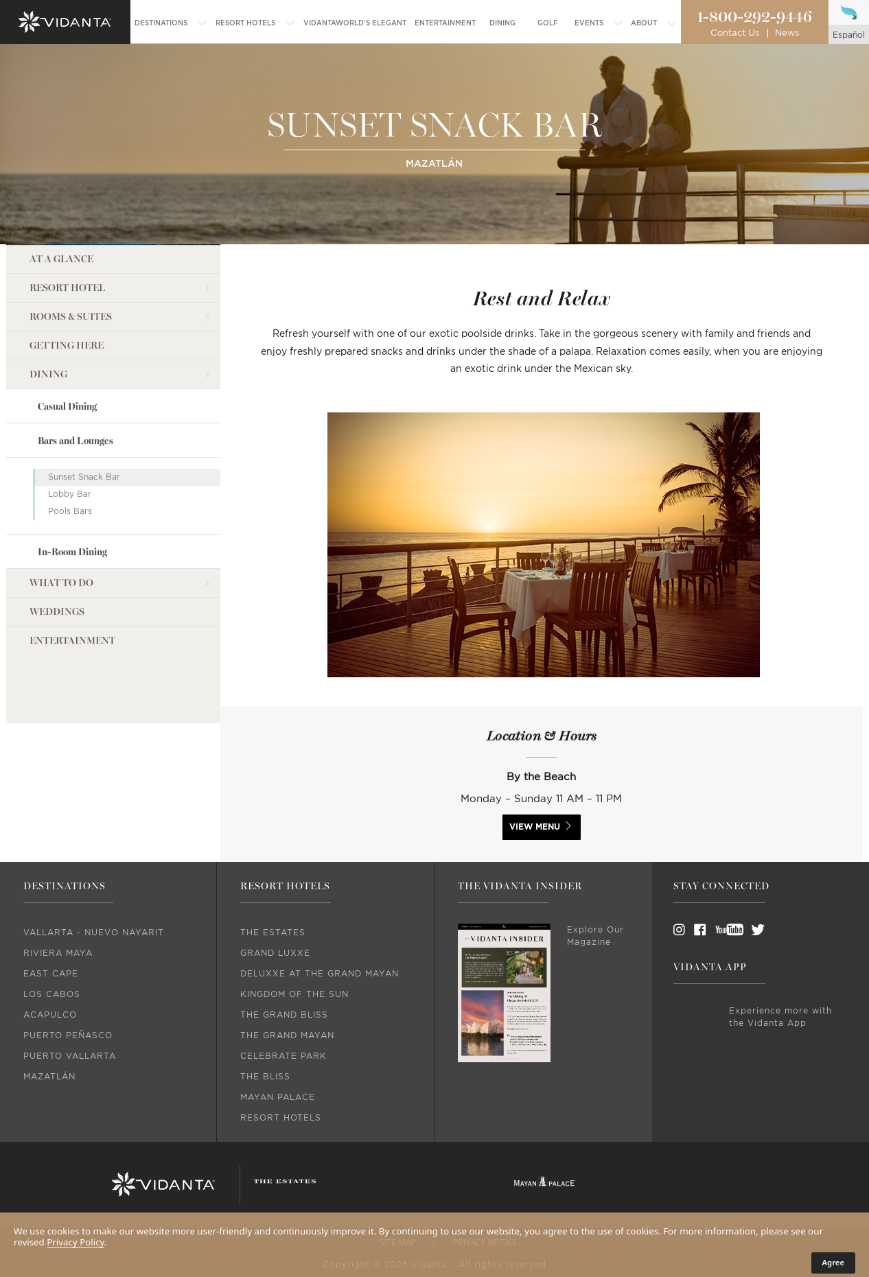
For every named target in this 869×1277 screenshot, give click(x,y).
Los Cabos (51, 994)
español (849, 35)
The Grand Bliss (284, 1015)
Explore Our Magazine (595, 936)
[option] (541, 559)
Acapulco (50, 1015)
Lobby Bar (69, 493)
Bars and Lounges (75, 440)
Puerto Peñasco (68, 1035)
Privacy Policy (75, 1242)
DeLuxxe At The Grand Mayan (319, 974)
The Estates (272, 932)
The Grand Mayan (287, 1035)
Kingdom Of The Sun (294, 994)
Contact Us (734, 33)
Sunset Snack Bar (84, 476)
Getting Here (67, 345)
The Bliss (265, 1077)
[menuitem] (171, 23)
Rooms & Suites (71, 316)
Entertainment (72, 640)
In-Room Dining (72, 551)
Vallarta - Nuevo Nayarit (93, 932)
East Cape (50, 974)
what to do (61, 582)
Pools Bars (70, 510)
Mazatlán (49, 1077)
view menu (534, 827)
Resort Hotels (280, 1118)
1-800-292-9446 (754, 17)
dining (48, 373)
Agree (833, 1262)
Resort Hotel (67, 287)
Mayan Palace (277, 1097)
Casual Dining (67, 406)
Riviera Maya (58, 953)
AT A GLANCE (61, 258)
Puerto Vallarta (69, 1056)
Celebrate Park (283, 1056)
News (787, 33)
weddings (57, 611)
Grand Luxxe (275, 953)
